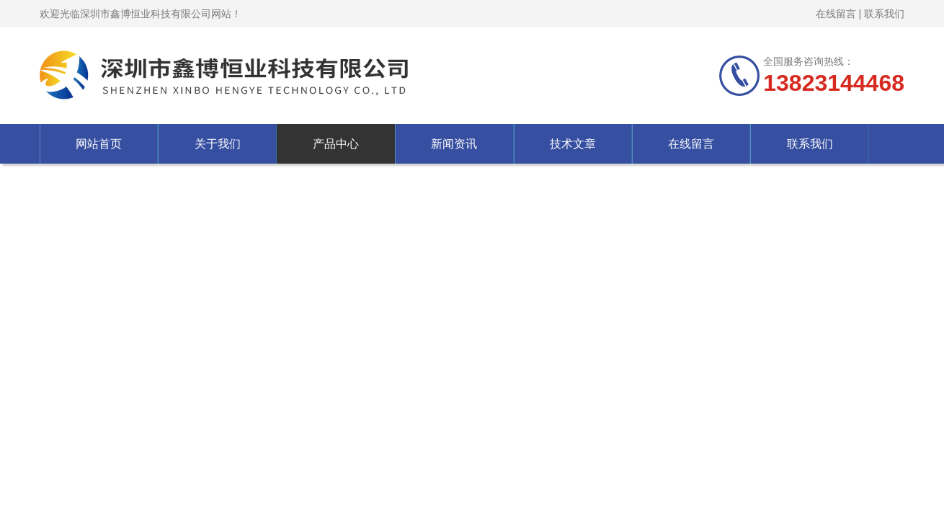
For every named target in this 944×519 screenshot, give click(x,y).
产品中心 (336, 144)
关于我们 (218, 144)
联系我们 (884, 13)
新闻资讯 (454, 144)
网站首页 (99, 144)
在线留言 (836, 13)
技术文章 (573, 144)
